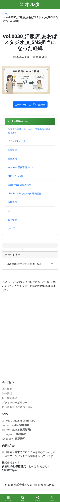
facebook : (13, 438)
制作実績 (7, 393)
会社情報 (12, 149)
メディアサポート (17, 141)
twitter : (16, 425)
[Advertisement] (30, 330)
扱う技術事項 (9, 398)
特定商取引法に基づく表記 (17, 407)
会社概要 (7, 389)
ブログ (11, 228)
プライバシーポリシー (15, 402)
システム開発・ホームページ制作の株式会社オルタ (29, 131)
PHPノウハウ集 (15, 176)
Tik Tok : (16, 429)
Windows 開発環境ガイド (21, 167)
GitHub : (18, 420)
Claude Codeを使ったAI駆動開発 (24, 193)
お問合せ (12, 219)
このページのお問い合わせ (30, 104)
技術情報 (12, 202)
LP (9, 210)
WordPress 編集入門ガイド (21, 184)
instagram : (14, 434)
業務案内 (12, 158)
